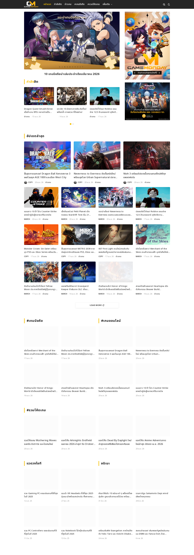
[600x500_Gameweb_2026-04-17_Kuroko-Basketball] (147, 101)
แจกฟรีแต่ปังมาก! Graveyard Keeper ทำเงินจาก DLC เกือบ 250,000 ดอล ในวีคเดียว (74, 288)
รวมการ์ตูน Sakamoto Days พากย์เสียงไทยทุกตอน (152, 495)
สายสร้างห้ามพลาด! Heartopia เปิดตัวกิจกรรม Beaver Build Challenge (152, 288)
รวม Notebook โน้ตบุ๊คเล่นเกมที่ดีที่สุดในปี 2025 (76, 532)
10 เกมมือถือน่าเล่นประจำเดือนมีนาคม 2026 (71, 74)
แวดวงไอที (34, 463)
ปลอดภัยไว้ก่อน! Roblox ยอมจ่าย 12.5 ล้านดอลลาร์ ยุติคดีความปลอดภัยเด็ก (103, 110)
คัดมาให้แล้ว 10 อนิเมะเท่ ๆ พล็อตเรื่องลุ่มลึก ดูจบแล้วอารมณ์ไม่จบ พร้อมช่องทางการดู (115, 495)
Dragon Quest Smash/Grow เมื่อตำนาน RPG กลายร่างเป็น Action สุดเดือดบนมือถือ (38, 110)
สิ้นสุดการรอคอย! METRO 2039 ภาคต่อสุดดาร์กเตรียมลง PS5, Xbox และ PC (78, 250)
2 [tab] (73, 124)
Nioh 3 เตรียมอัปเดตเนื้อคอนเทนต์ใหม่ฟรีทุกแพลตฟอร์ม (144, 175)
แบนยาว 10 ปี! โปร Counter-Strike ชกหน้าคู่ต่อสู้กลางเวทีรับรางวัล (40, 213)
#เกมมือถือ (79, 4)
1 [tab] (70, 124)
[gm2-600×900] (147, 45)
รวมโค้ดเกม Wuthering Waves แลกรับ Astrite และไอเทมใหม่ (40, 442)
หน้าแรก (47, 4)
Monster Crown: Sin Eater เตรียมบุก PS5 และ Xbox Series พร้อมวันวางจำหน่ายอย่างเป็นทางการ (40, 250)
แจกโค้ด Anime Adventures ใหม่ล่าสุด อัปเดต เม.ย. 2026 (151, 442)
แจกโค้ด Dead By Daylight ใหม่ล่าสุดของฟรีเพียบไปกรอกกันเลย (115, 442)
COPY (30, 182)
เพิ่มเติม (106, 4)
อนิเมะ (105, 463)
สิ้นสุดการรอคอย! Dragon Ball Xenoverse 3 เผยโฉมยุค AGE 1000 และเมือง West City (47, 175)
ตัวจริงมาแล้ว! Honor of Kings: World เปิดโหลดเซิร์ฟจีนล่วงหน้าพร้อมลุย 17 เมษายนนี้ (116, 288)
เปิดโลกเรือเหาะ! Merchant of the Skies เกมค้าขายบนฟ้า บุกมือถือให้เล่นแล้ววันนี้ (153, 250)
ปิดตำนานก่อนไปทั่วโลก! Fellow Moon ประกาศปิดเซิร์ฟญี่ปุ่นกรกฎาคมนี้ (41, 288)
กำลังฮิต (58, 4)
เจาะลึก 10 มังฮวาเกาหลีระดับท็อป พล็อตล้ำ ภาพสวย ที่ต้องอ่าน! (72, 110)
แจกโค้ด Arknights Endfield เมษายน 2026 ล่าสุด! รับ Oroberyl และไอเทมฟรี (78, 442)
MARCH (27, 219)
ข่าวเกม (68, 4)
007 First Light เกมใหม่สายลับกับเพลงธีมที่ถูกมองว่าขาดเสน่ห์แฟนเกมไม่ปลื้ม (115, 250)
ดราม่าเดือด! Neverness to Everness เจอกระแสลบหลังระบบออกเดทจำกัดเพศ (115, 213)
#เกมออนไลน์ (111, 320)
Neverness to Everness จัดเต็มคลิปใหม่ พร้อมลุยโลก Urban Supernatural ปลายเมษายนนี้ (95, 175)
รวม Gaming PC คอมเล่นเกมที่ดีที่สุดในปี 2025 (41, 495)
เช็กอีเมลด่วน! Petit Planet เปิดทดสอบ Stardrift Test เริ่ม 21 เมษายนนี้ (75, 213)
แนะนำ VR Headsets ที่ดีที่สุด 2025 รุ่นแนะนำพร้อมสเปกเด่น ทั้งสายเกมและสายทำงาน (77, 495)
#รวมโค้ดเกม (93, 4)
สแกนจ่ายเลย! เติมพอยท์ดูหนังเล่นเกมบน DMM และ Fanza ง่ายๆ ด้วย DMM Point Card (152, 532)
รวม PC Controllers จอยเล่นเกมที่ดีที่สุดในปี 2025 (40, 532)
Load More (97, 305)
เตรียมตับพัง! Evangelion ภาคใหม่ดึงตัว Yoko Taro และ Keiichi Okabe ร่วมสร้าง (115, 532)
